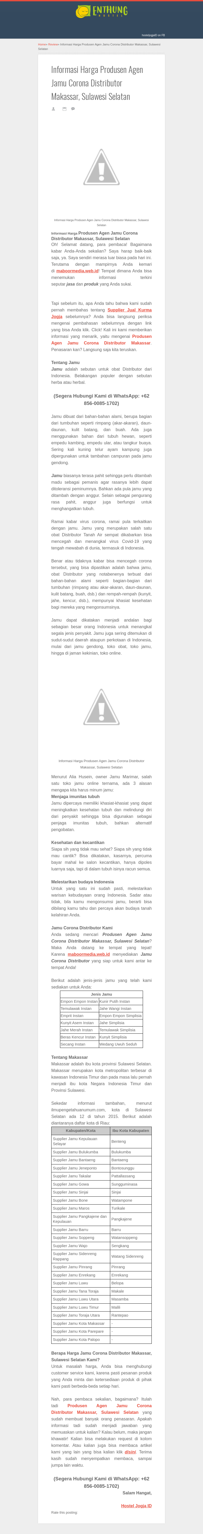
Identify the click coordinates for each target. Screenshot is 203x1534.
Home (42, 44)
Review (53, 44)
